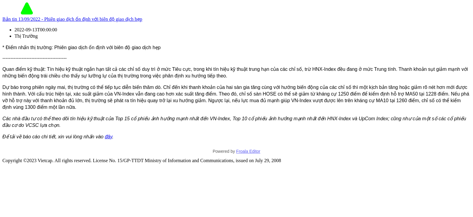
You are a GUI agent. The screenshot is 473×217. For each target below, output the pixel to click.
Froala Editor (248, 151)
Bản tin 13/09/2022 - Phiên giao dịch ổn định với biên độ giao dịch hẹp (72, 19)
